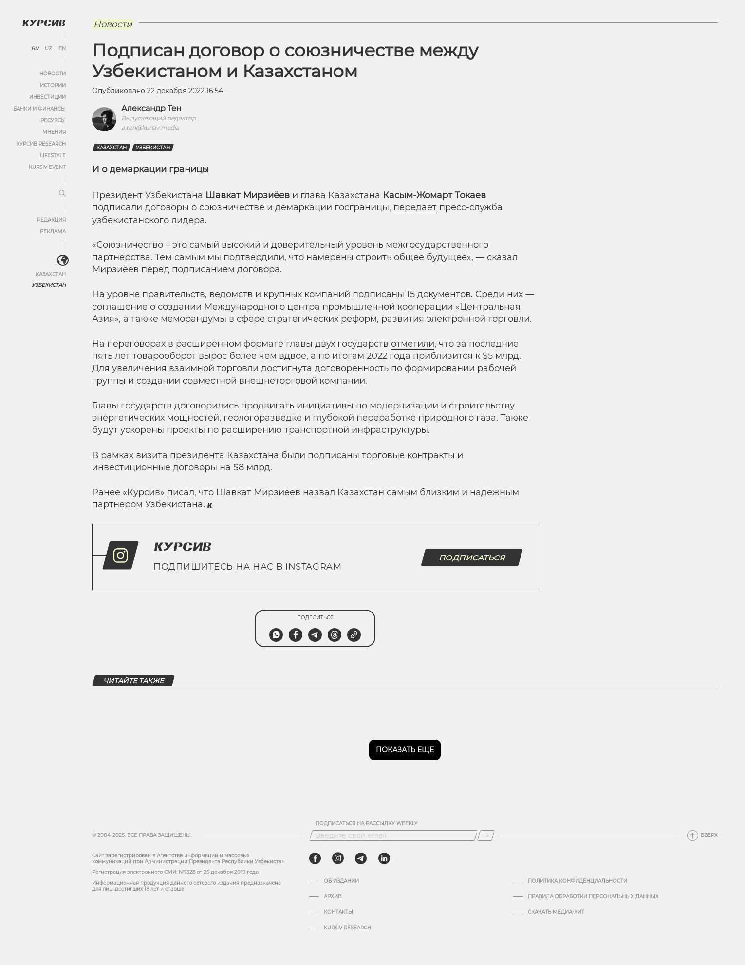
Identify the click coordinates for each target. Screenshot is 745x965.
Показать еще (405, 749)
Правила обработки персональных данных (593, 897)
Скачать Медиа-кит (556, 912)
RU (34, 49)
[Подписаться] (486, 835)
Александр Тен (151, 108)
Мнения (54, 132)
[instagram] (338, 858)
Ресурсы (53, 120)
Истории (53, 85)
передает (415, 207)
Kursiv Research (347, 928)
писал (180, 492)
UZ (48, 49)
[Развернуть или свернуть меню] (62, 194)
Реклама (53, 231)
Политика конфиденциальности (577, 881)
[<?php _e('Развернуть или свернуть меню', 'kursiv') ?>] (63, 260)
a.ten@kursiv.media (150, 127)
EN (62, 49)
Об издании (341, 881)
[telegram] (361, 858)
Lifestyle (53, 155)
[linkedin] (384, 858)
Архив (332, 897)
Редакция (51, 220)
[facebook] (315, 858)
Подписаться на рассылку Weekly (366, 824)
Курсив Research (41, 144)
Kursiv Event (47, 167)
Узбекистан (49, 285)
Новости (52, 74)
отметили (412, 343)
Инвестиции (47, 97)
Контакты (338, 912)
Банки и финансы (39, 109)
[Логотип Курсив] (44, 22)
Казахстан (51, 274)
